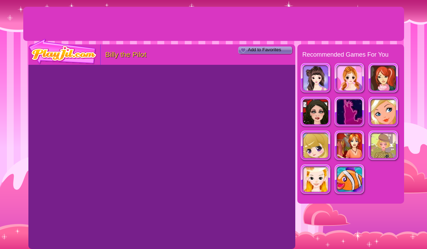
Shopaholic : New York (350, 112)
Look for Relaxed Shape (316, 79)
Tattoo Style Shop (316, 112)
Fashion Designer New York (384, 79)
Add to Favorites (264, 49)
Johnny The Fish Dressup (350, 180)
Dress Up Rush (350, 146)
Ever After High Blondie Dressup (384, 112)
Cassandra (350, 79)
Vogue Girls (316, 146)
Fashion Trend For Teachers (384, 146)
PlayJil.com (63, 51)
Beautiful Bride (316, 180)
